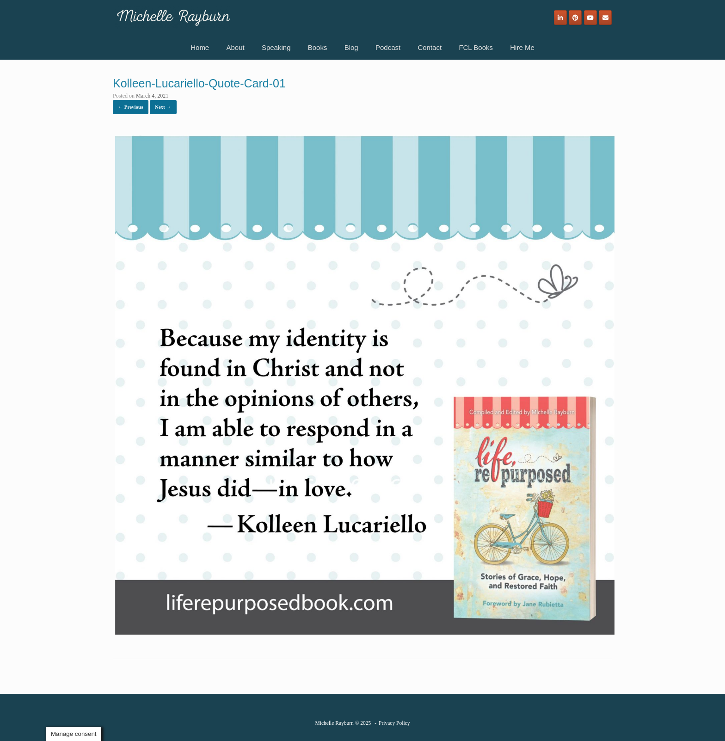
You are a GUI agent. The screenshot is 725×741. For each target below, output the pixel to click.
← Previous (130, 107)
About (235, 47)
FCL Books (476, 47)
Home (199, 47)
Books (317, 47)
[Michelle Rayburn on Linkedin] (560, 17)
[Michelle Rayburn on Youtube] (590, 17)
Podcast (387, 47)
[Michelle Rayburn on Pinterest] (575, 17)
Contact (430, 47)
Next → (163, 107)
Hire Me (522, 47)
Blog (351, 47)
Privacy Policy (394, 723)
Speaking (276, 47)
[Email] (605, 17)
